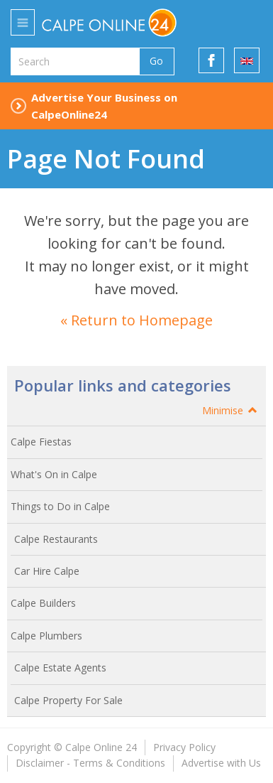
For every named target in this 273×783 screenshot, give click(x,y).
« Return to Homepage (136, 320)
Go (156, 61)
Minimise (230, 410)
